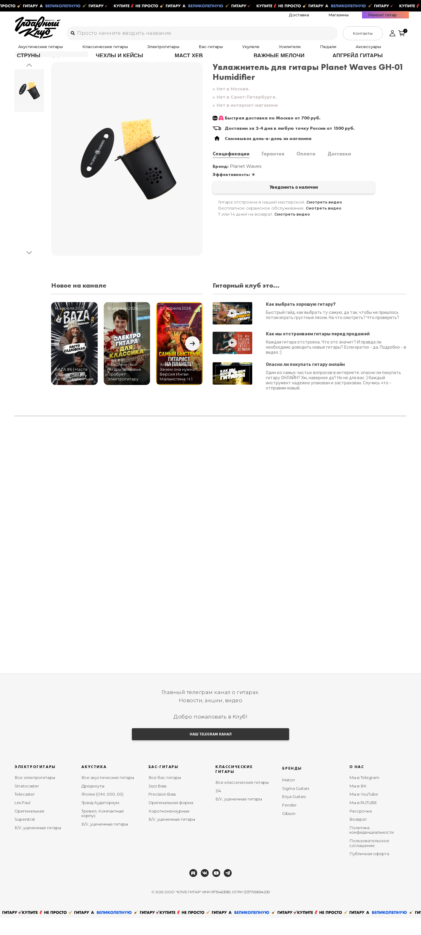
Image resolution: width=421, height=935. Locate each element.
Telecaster (25, 811)
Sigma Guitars (295, 805)
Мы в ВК (358, 802)
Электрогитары (132, 50)
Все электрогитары (35, 794)
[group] (127, 167)
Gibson (288, 830)
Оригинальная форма (170, 819)
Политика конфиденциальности (371, 847)
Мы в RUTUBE (363, 819)
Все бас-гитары (164, 794)
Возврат (358, 836)
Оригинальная (29, 828)
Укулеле (192, 50)
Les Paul (22, 819)
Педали (243, 50)
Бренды (292, 785)
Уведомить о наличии (260, 196)
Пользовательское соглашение (369, 860)
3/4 (218, 807)
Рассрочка (360, 828)
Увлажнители (83, 63)
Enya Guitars (294, 813)
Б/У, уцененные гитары (38, 844)
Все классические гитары (242, 799)
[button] (29, 73)
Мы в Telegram (364, 794)
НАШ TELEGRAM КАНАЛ (210, 750)
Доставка (336, 18)
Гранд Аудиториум (100, 819)
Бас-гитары (166, 50)
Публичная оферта (369, 870)
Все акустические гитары (107, 794)
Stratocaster (27, 802)
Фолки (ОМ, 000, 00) (102, 811)
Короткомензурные (169, 828)
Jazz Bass (157, 802)
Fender (289, 821)
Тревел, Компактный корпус (102, 830)
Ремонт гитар (392, 18)
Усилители (218, 50)
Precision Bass (162, 811)
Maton (288, 797)
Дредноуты (92, 802)
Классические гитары (87, 50)
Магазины (362, 18)
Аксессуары (269, 50)
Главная (23, 63)
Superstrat (25, 836)
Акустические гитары (37, 50)
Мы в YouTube (363, 811)
